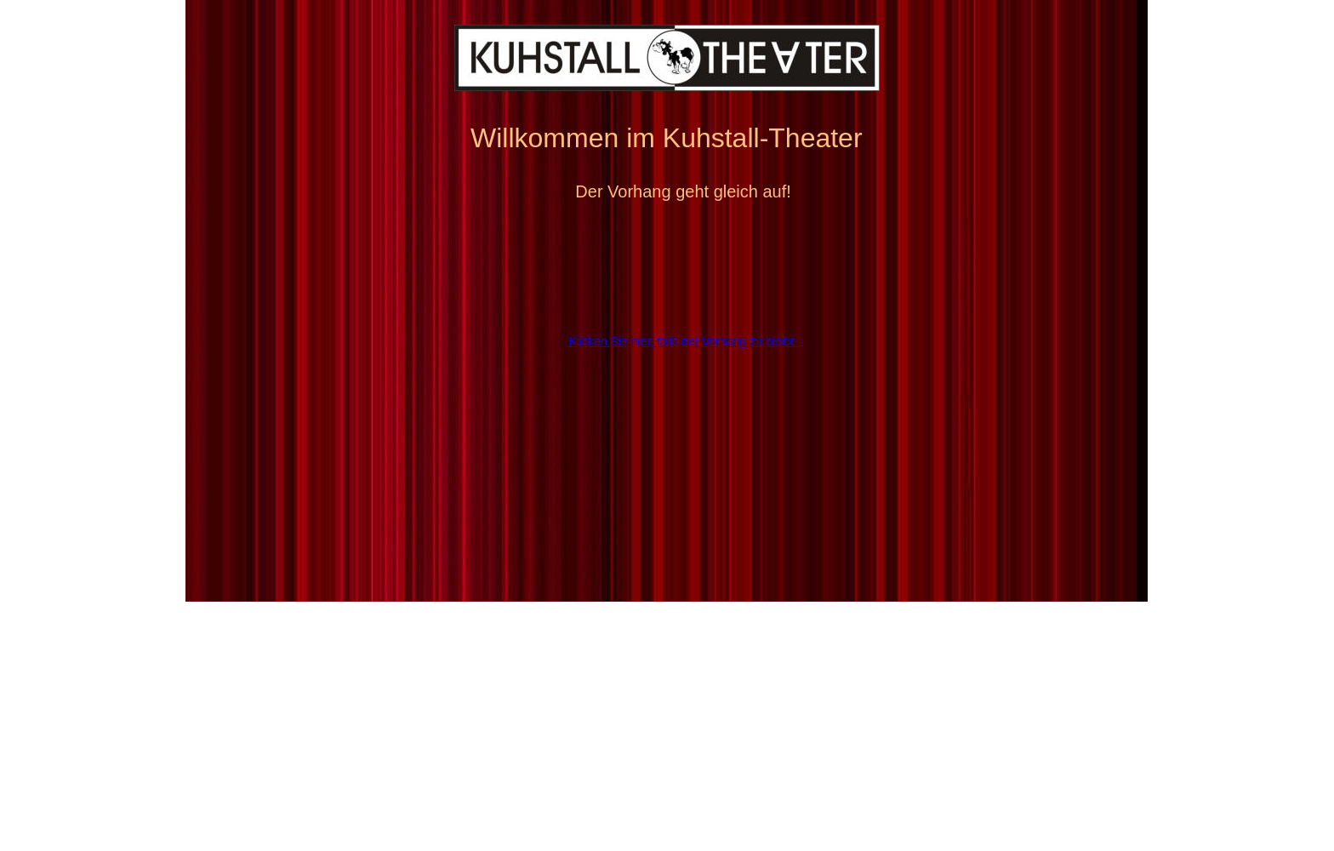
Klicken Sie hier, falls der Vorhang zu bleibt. (683, 341)
